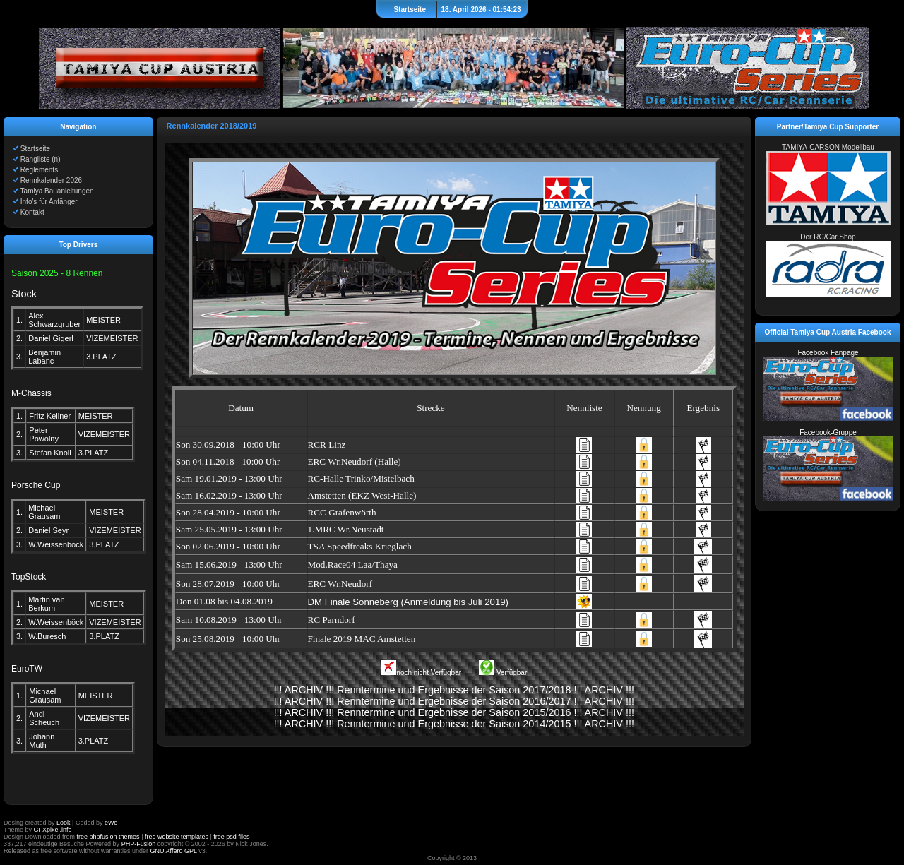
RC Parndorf (331, 619)
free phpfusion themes (108, 836)
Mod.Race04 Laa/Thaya (353, 564)
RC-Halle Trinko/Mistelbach (361, 478)
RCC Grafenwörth (342, 512)
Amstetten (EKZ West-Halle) (362, 495)
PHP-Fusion (138, 843)
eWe (111, 822)
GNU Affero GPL (173, 850)
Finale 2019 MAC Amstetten (362, 638)
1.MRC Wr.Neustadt (346, 529)
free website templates (176, 836)
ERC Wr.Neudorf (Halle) (354, 461)
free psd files (231, 836)
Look (63, 822)
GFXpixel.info (53, 829)
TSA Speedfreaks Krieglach (360, 546)
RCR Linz (327, 444)
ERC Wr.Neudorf (340, 583)
